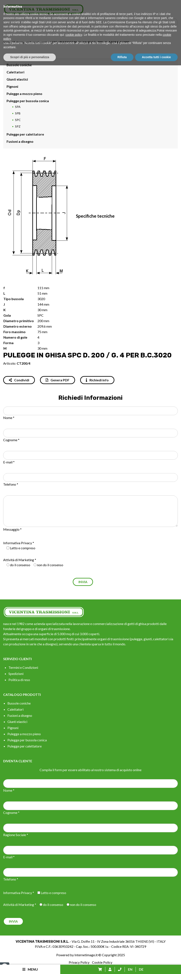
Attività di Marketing (18, 560)
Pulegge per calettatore (25, 134)
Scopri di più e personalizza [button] (29, 965)
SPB (18, 113)
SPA (18, 107)
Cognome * (11, 440)
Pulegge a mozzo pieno (24, 94)
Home (7, 42)
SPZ (18, 126)
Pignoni (12, 86)
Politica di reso (19, 680)
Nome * (8, 418)
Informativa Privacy (17, 543)
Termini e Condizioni (23, 667)
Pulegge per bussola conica (31, 42)
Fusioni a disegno (20, 141)
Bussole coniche (19, 65)
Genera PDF (57, 380)
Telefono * (10, 484)
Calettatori (15, 72)
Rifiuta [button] (122, 965)
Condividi (19, 380)
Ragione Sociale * (15, 835)
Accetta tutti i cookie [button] (156, 965)
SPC (54, 42)
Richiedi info (97, 380)
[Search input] (92, 22)
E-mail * (9, 462)
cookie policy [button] (73, 943)
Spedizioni (15, 674)
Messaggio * (12, 529)
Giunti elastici (17, 79)
